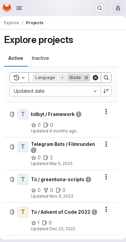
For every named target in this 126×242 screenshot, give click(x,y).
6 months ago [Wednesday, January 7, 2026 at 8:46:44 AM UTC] (63, 130)
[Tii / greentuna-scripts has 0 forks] (48, 190)
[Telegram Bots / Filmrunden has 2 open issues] (48, 157)
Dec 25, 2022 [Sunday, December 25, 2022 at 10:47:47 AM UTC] (62, 228)
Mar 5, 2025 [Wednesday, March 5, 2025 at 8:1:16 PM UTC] (61, 163)
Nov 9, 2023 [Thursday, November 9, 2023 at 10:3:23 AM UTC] (61, 196)
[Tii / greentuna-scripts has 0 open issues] (61, 190)
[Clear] (95, 78)
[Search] (106, 77)
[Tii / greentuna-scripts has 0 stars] (36, 190)
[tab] (16, 58)
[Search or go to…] (100, 8)
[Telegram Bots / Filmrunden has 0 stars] (36, 157)
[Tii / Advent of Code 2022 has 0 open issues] (47, 223)
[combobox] (54, 91)
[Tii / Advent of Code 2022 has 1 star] (35, 223)
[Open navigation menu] (19, 8)
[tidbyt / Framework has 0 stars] (36, 125)
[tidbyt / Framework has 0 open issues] (48, 125)
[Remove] (86, 78)
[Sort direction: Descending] (106, 91)
